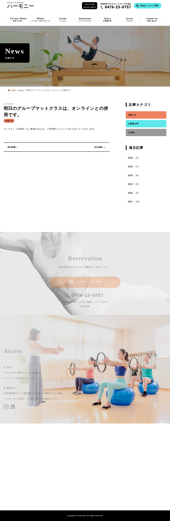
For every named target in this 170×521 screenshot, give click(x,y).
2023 (130, 184)
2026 (130, 158)
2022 (130, 193)
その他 (131, 132)
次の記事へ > (99, 147)
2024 (130, 175)
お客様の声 (133, 123)
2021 (130, 202)
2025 (130, 166)
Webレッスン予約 (149, 5)
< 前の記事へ (11, 147)
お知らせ (9, 121)
